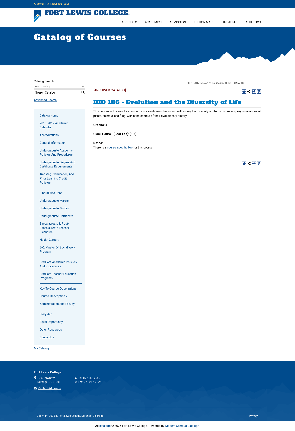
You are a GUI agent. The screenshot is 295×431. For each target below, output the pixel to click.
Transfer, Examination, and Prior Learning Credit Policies (57, 178)
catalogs (105, 426)
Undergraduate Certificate (56, 216)
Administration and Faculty (57, 304)
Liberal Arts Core (51, 193)
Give (67, 4)
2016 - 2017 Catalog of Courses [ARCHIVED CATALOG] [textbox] (216, 83)
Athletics (253, 22)
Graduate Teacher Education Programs (58, 276)
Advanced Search (45, 100)
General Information (52, 143)
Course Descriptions (53, 296)
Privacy (253, 416)
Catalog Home (49, 115)
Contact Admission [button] (49, 388)
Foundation (54, 4)
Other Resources (51, 329)
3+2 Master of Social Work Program (57, 249)
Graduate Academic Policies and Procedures (58, 264)
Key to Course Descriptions (58, 288)
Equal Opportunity (51, 322)
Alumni (39, 4)
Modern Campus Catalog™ (182, 426)
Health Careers (49, 240)
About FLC (129, 22)
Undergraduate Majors (54, 200)
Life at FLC (229, 22)
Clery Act (46, 314)
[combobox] (223, 83)
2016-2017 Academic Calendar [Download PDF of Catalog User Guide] (54, 125)
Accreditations (49, 135)
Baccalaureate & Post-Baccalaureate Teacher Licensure (54, 228)
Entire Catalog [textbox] (42, 86)
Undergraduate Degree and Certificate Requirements (57, 164)
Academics (153, 22)
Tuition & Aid (204, 22)
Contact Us (47, 337)
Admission (178, 22)
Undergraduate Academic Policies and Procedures (56, 152)
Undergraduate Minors (54, 208)
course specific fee (120, 147)
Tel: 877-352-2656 (89, 377)
